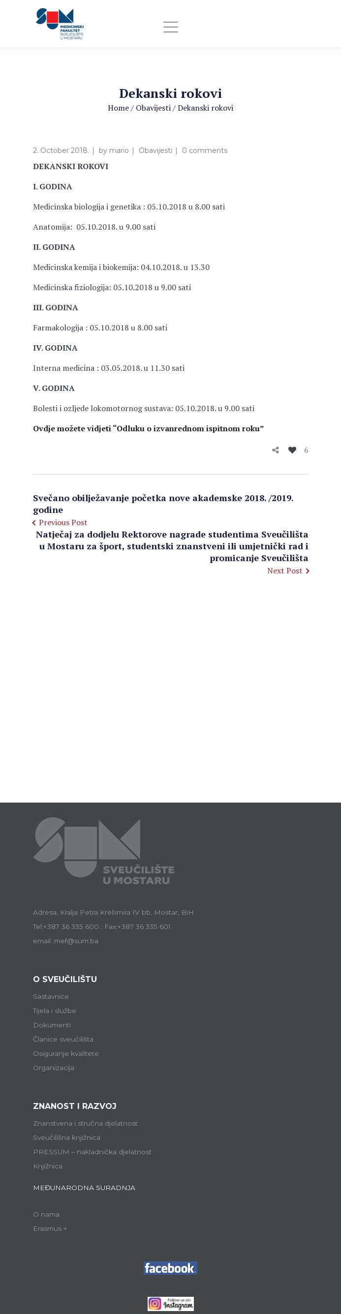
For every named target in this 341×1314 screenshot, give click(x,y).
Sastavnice (51, 996)
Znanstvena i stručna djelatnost (85, 1123)
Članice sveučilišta (63, 1039)
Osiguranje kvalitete (66, 1053)
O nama (46, 1214)
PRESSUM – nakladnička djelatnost (92, 1152)
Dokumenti (52, 1025)
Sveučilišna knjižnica (66, 1137)
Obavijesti (153, 107)
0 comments (204, 150)
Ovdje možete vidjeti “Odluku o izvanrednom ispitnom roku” (148, 428)
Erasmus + (50, 1228)
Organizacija (53, 1068)
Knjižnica (47, 1166)
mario (119, 150)
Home (118, 107)
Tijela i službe (54, 1011)
